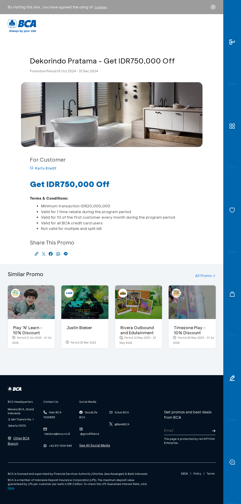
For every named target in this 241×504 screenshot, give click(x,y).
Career (155, 25)
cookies (100, 7)
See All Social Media (94, 445)
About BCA (129, 25)
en (212, 26)
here (11, 488)
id (203, 26)
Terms (211, 473)
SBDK (184, 473)
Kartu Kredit (43, 168)
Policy (197, 473)
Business (102, 25)
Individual (77, 25)
